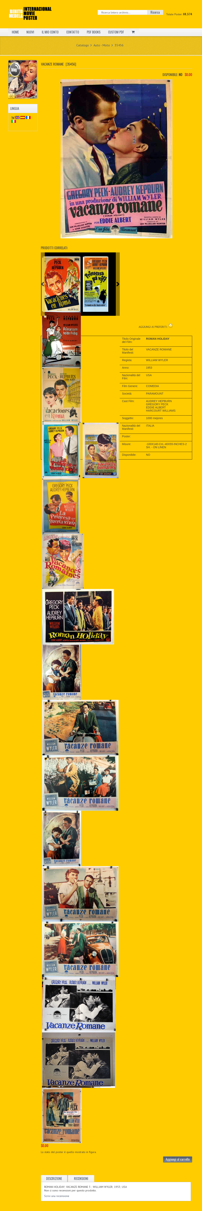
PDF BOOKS (93, 32)
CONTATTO (72, 32)
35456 (119, 45)
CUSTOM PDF (116, 32)
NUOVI (30, 32)
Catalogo (82, 45)
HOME (15, 32)
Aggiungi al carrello (178, 1159)
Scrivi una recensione (56, 1196)
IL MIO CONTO (50, 32)
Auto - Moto (102, 45)
